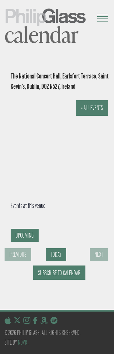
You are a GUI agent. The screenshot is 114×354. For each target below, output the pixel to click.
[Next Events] (99, 254)
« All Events (92, 108)
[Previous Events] (18, 254)
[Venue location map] (56, 146)
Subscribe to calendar (59, 273)
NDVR (22, 342)
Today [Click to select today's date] (56, 254)
